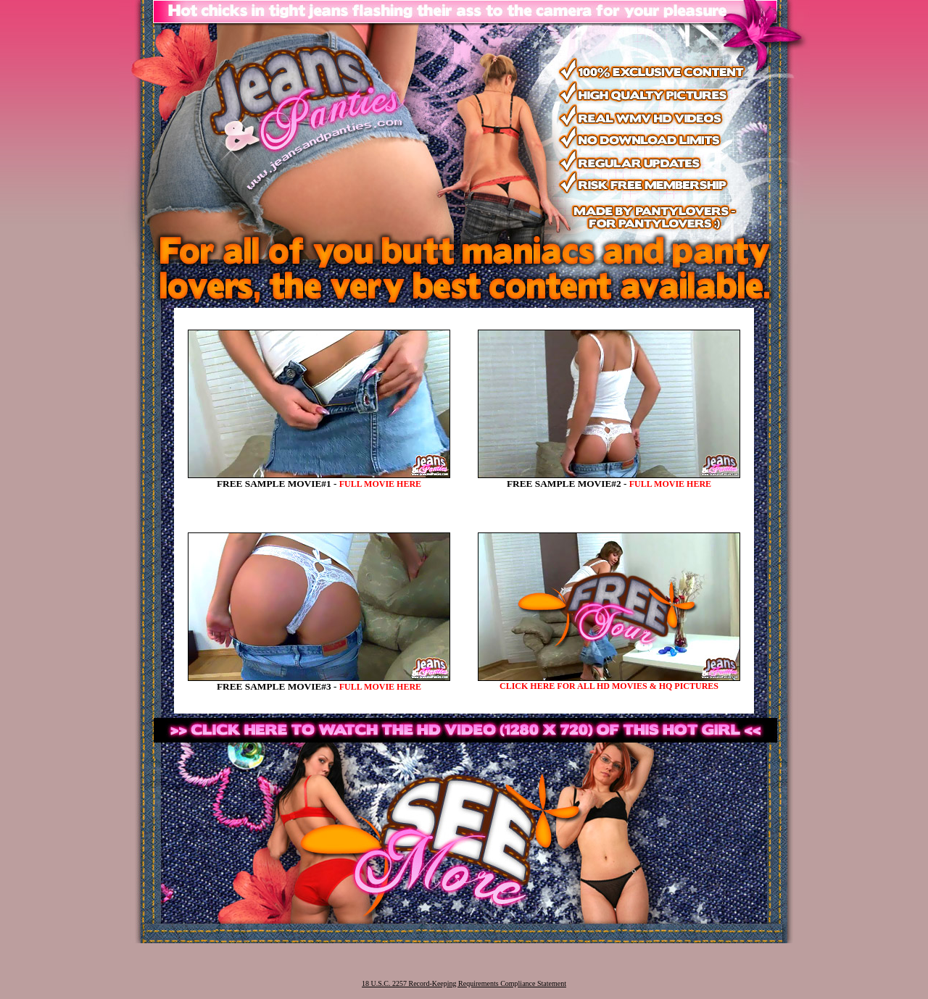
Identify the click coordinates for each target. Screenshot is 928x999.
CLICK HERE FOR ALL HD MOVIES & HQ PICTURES (609, 686)
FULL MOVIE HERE (380, 484)
